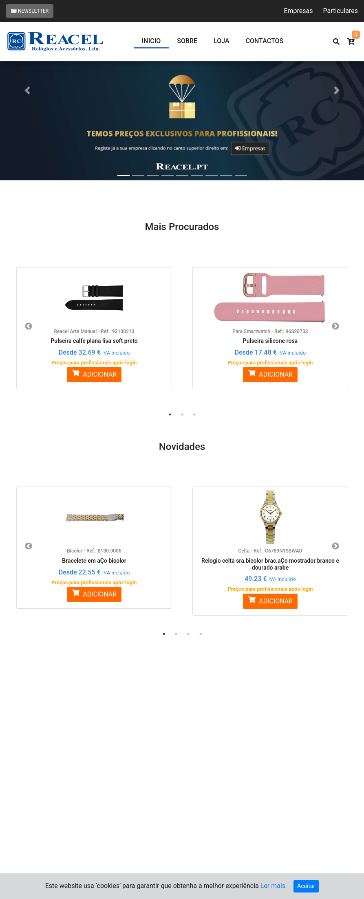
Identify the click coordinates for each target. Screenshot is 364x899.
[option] (94, 323)
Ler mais (272, 886)
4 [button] (200, 634)
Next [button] (335, 326)
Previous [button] (28, 326)
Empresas (298, 11)
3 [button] (194, 414)
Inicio (151, 41)
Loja (221, 41)
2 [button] (182, 414)
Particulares (340, 11)
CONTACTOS (265, 41)
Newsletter (30, 11)
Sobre (187, 41)
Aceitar (306, 886)
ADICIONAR (94, 374)
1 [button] (170, 414)
